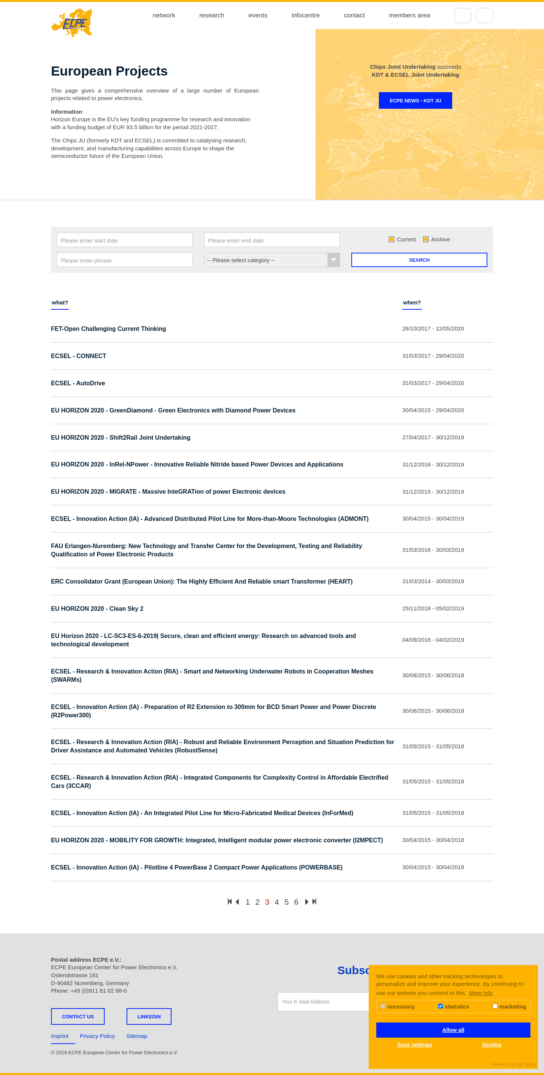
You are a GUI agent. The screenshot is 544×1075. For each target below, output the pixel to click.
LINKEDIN (149, 1016)
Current (402, 239)
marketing (509, 1006)
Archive (436, 239)
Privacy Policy (97, 1036)
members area (409, 15)
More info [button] (481, 993)
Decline (491, 1045)
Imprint (59, 1036)
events (258, 15)
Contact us (78, 1016)
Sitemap (137, 1036)
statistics (453, 1006)
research (211, 15)
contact (354, 15)
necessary (397, 1006)
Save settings (415, 1045)
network (164, 15)
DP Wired (526, 1064)
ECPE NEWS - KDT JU (416, 100)
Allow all (453, 1030)
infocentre (306, 15)
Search (419, 260)
